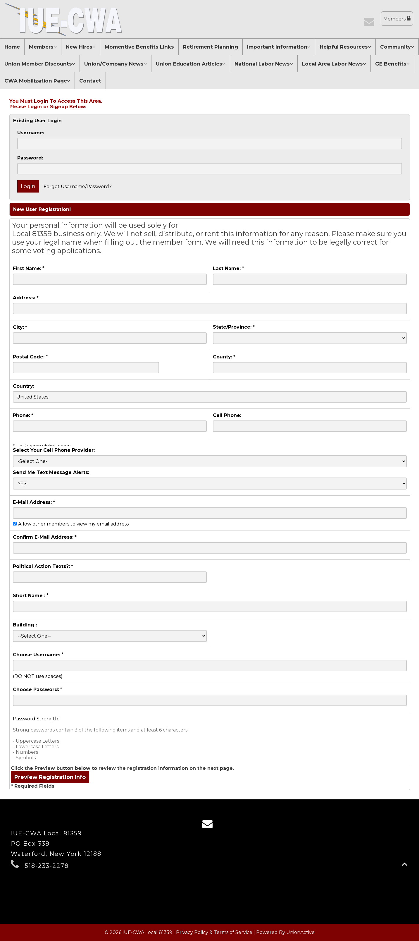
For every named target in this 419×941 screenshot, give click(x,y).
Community (397, 47)
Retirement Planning (210, 47)
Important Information (279, 47)
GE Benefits (392, 64)
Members (397, 19)
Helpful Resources (345, 47)
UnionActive (300, 932)
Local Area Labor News (334, 64)
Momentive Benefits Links (139, 47)
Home (12, 47)
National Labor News (263, 64)
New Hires (81, 47)
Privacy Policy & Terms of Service (214, 932)
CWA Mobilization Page (37, 81)
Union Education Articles (190, 64)
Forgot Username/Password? (78, 186)
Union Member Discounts (39, 64)
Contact (90, 81)
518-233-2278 (47, 865)
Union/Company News (115, 64)
